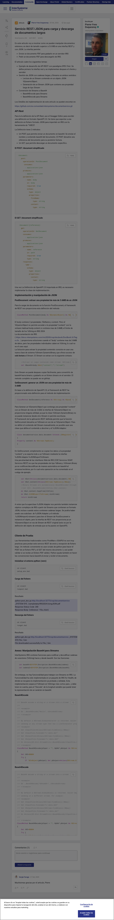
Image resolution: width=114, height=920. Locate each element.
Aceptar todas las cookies (86, 914)
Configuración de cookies (86, 905)
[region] (57, 909)
